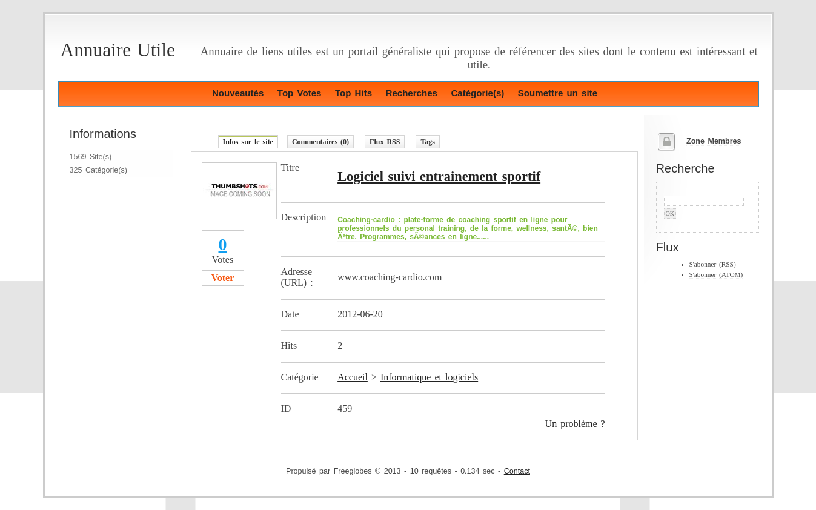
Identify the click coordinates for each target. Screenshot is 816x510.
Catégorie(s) (477, 93)
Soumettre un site (557, 93)
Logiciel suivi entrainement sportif (438, 176)
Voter (222, 278)
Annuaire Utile (118, 50)
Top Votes (299, 93)
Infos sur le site (248, 141)
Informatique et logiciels (429, 377)
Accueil (352, 377)
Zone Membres (713, 141)
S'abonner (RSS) (712, 264)
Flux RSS (385, 141)
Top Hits (353, 93)
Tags (427, 141)
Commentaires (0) (320, 141)
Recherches (411, 93)
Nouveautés (238, 93)
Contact (517, 471)
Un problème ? (575, 424)
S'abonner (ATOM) (716, 274)
